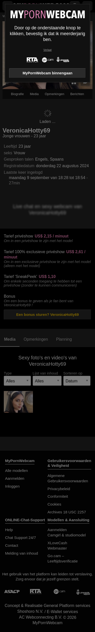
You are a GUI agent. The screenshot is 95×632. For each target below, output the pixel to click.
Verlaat (47, 50)
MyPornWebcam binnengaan (47, 73)
